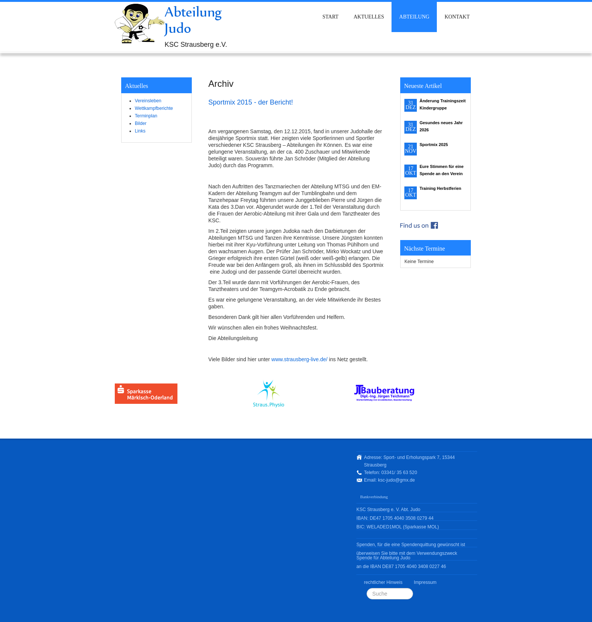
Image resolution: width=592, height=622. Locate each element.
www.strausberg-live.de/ (299, 359)
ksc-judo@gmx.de (396, 480)
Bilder (140, 123)
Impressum (425, 582)
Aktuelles (368, 17)
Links (140, 131)
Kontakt (457, 17)
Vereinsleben (148, 100)
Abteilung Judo (193, 19)
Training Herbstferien (440, 188)
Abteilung (414, 17)
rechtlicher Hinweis (383, 582)
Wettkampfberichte (154, 108)
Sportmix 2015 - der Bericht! (250, 102)
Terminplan (146, 116)
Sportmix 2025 (433, 144)
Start (330, 17)
